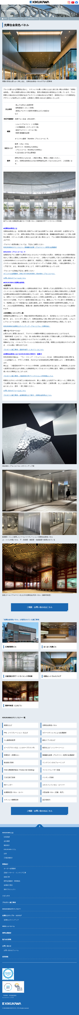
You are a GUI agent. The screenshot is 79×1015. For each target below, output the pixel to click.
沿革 (5, 853)
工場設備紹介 (8, 858)
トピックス (6, 896)
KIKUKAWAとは (7, 833)
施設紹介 (7, 845)
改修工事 (7, 877)
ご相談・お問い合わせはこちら (39, 607)
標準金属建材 (6, 933)
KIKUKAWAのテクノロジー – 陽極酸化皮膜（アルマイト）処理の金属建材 (30, 247)
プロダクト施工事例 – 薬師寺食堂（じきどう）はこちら (23, 349)
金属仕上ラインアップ (11, 920)
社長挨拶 (7, 837)
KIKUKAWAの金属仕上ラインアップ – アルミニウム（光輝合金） (26, 326)
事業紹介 (5, 864)
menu (2, 2)
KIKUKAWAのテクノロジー (17, 18)
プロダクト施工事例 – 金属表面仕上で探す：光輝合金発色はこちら (27, 395)
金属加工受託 (8, 885)
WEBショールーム (8, 926)
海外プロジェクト (10, 889)
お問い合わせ (6, 946)
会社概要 (7, 841)
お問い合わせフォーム (11, 950)
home (5, 18)
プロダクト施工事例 (9, 902)
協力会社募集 (6, 939)
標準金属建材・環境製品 (12, 881)
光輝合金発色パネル (33, 18)
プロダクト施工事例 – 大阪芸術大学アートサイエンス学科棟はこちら (28, 376)
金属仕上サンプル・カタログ (12, 915)
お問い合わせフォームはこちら (14, 278)
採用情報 (5, 957)
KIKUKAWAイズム (10, 849)
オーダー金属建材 (10, 868)
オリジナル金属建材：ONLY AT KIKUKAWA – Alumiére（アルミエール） (29, 274)
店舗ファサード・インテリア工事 (15, 873)
